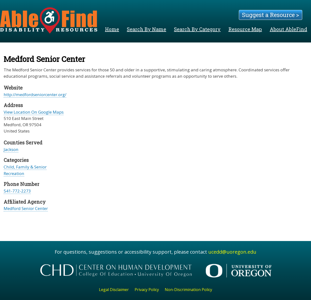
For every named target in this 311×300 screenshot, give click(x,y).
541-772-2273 (17, 191)
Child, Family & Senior (25, 167)
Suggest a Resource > (270, 15)
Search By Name (146, 29)
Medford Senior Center (26, 208)
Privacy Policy (147, 289)
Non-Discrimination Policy (188, 289)
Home (112, 29)
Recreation (14, 173)
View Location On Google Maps (34, 112)
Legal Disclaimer (114, 289)
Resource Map (245, 29)
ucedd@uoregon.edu (232, 252)
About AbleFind (288, 29)
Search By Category (197, 29)
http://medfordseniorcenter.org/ (35, 94)
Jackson (11, 149)
